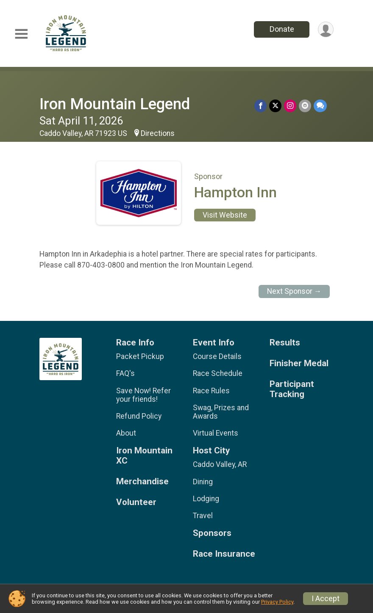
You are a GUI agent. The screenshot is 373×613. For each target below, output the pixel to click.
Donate (282, 29)
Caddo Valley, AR (220, 464)
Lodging (206, 498)
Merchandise (142, 481)
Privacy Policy (277, 602)
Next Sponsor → (294, 291)
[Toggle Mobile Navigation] (21, 34)
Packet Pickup (140, 356)
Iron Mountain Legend (114, 104)
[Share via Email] (305, 105)
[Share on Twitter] (275, 105)
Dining (203, 482)
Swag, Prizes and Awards (221, 411)
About (126, 433)
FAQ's (125, 373)
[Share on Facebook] (260, 105)
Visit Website (225, 215)
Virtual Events (215, 433)
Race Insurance (224, 554)
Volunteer (136, 502)
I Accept (326, 598)
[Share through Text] (320, 105)
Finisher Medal (299, 363)
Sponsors (212, 533)
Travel (203, 515)
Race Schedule (217, 373)
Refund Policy (138, 416)
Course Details (217, 356)
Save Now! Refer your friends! (143, 395)
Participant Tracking (292, 389)
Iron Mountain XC (144, 456)
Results (285, 343)
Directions (158, 133)
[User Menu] (326, 29)
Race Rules (211, 391)
